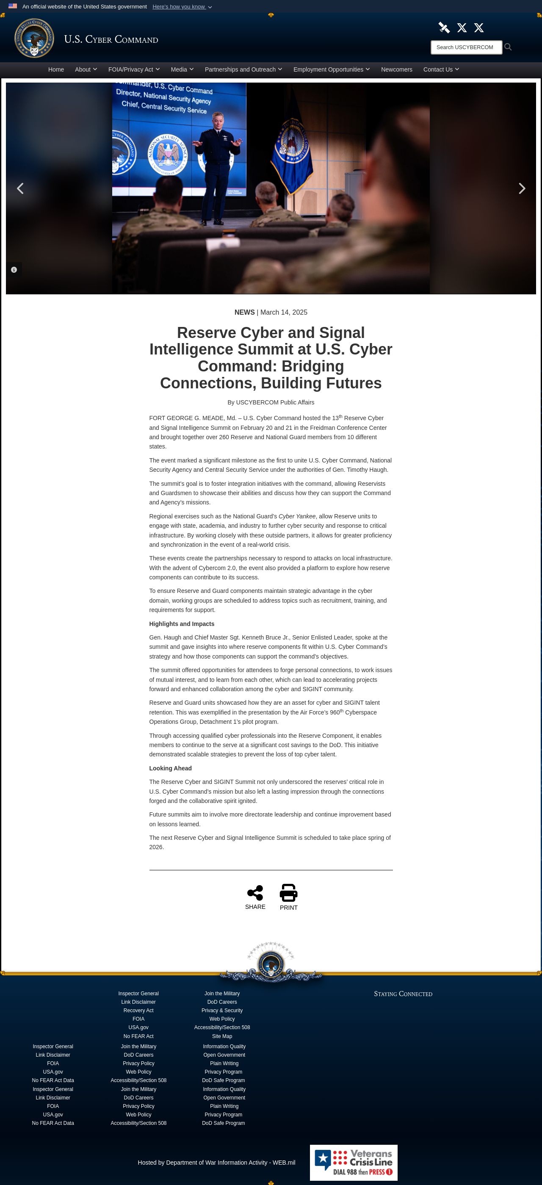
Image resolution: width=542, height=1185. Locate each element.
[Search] (467, 47)
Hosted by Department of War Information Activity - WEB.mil (217, 1162)
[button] (183, 7)
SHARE (255, 897)
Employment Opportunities (331, 69)
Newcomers (396, 69)
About (86, 69)
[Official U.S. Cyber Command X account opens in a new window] (461, 27)
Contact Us (441, 69)
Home (56, 69)
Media (182, 69)
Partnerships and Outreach (243, 69)
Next (521, 188)
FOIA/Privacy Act (134, 69)
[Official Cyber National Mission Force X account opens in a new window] (478, 27)
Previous (20, 188)
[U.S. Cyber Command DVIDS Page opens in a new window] (444, 27)
